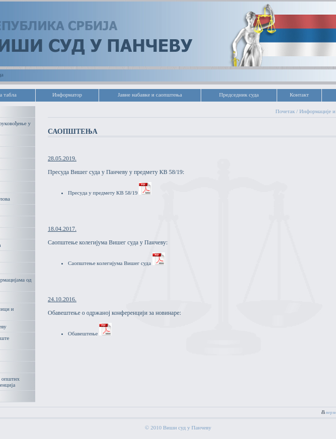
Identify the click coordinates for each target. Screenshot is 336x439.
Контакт (299, 95)
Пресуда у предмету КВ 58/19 (109, 193)
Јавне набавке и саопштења (150, 95)
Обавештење (90, 333)
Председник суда (239, 95)
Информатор (67, 95)
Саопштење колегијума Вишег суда (116, 263)
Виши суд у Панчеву (187, 427)
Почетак (285, 111)
